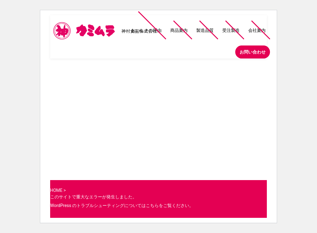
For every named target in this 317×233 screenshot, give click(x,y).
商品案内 (179, 30)
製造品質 (205, 30)
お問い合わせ (253, 52)
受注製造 (231, 30)
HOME (56, 190)
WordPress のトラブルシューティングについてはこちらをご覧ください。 (122, 205)
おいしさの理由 (146, 30)
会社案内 (257, 30)
